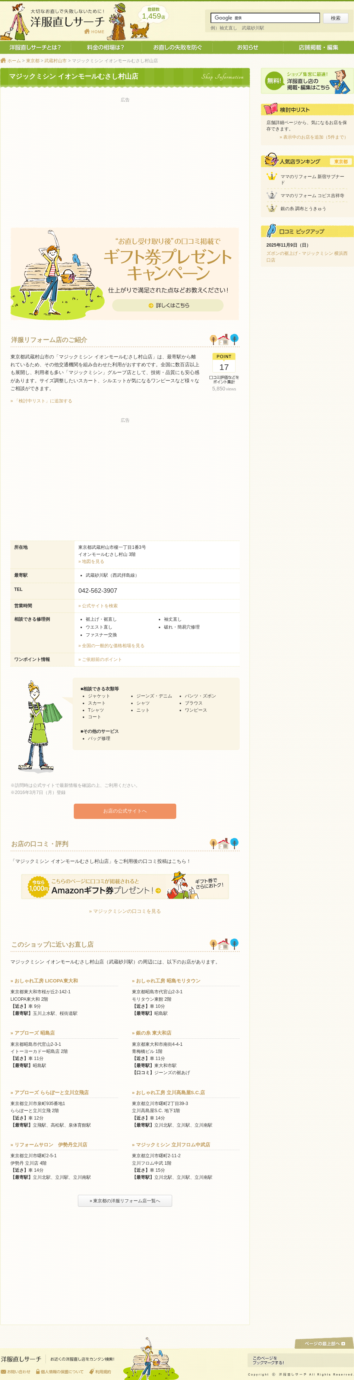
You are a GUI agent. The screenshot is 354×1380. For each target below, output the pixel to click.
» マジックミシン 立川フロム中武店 (171, 1144)
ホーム (14, 60)
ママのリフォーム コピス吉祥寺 (312, 195)
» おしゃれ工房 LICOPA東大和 (44, 980)
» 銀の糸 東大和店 (151, 1032)
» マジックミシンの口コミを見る (125, 911)
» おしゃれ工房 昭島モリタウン (166, 980)
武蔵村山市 (55, 60)
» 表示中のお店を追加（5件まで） (313, 137)
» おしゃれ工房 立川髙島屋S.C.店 (168, 1092)
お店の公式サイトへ (125, 811)
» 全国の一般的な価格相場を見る (111, 645)
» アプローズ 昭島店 (32, 1032)
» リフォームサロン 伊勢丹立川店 (48, 1144)
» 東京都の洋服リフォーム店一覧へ (124, 1200)
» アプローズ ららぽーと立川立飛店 (49, 1092)
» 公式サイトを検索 (98, 605)
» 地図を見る (91, 561)
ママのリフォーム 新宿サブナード (312, 180)
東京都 (32, 60)
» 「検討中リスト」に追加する (41, 400)
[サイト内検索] (265, 18)
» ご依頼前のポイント (100, 659)
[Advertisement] (125, 157)
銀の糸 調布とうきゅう (303, 208)
